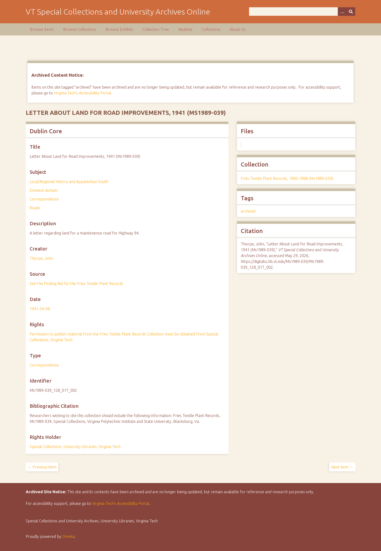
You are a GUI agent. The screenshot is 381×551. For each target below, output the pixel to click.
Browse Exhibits (119, 29)
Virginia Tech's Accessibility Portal (82, 93)
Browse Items (42, 29)
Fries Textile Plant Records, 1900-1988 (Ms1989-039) (287, 178)
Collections (211, 29)
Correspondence (44, 199)
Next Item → (342, 467)
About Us (237, 29)
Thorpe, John (41, 258)
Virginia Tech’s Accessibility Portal (120, 503)
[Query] (302, 11)
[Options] (342, 11)
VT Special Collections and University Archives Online (118, 11)
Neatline (185, 29)
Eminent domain (44, 190)
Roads (35, 208)
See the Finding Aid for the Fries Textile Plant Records (76, 283)
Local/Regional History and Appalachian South (69, 181)
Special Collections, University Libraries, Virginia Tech (75, 446)
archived (248, 211)
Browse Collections (79, 29)
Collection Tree (155, 29)
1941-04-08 (40, 309)
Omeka (68, 536)
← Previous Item (42, 467)
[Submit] (350, 11)
